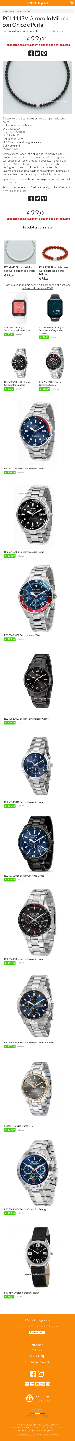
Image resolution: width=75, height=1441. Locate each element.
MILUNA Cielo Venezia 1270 (16, 11)
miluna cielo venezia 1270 (37, 288)
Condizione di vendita (38, 1362)
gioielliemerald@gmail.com (45, 1430)
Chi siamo (37, 1350)
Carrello (37, 1356)
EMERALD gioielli (37, 3)
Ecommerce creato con (37, 1434)
